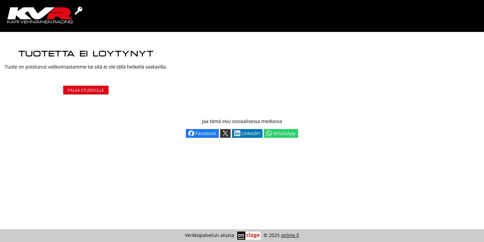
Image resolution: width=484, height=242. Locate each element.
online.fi (290, 235)
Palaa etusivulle (86, 90)
